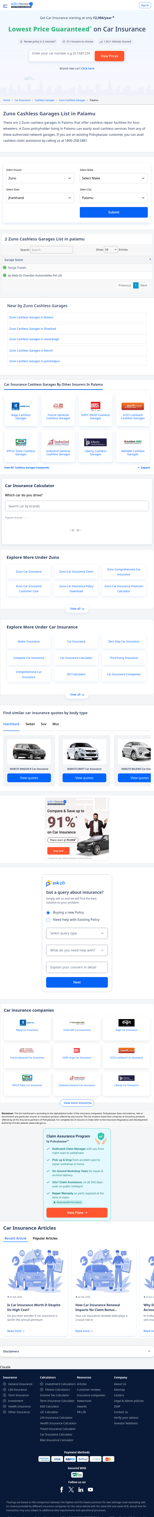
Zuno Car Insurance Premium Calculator (123, 610)
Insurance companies (91, 1417)
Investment (15, 1423)
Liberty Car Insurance (126, 1107)
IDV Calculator (76, 696)
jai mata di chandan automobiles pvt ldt (14, 290)
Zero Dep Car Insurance (123, 663)
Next (143, 307)
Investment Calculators (60, 1406)
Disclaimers (11, 1373)
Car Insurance (22, 100)
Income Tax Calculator (54, 1417)
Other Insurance (19, 1434)
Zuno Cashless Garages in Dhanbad (32, 351)
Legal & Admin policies (129, 1423)
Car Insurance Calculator (76, 680)
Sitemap (119, 1411)
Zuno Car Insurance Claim (76, 593)
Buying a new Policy (66, 934)
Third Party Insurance (124, 680)
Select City (85, 189)
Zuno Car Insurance (29, 593)
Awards (82, 1428)
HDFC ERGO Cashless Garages (95, 438)
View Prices (109, 56)
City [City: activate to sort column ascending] (143, 260)
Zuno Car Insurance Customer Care (29, 610)
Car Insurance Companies (124, 696)
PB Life (81, 1434)
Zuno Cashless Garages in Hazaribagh (34, 361)
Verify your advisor (126, 1440)
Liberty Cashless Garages (96, 474)
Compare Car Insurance (28, 680)
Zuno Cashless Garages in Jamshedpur (34, 383)
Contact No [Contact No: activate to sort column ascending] (107, 260)
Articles (82, 1406)
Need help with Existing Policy (74, 941)
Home (6, 100)
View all (77, 630)
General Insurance (20, 1406)
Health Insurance (19, 1428)
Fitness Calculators (57, 1411)
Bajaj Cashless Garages (21, 438)
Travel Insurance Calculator (58, 1451)
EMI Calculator (49, 1428)
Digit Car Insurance (126, 1052)
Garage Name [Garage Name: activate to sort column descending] (13, 260)
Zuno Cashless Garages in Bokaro (31, 339)
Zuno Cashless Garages (72, 100)
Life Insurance (17, 1411)
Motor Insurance (29, 663)
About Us (120, 1406)
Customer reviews (88, 1411)
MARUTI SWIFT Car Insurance (84, 791)
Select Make (86, 170)
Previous (125, 307)
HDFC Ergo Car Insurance (77, 1079)
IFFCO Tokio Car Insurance (27, 1107)
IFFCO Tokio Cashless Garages (21, 474)
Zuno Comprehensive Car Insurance (124, 593)
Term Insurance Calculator (57, 1423)
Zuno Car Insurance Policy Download (76, 610)
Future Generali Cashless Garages (58, 438)
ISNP (117, 1428)
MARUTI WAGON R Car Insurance (29, 791)
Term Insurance (18, 1417)
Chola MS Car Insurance (76, 1052)
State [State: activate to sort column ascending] (126, 260)
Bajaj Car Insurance (27, 1052)
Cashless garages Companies (32, 489)
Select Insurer (14, 170)
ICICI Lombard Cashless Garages (133, 438)
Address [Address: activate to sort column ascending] (38, 260)
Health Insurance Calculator (58, 1445)
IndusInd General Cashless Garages (58, 474)
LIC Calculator (49, 1434)
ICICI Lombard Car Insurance (126, 1079)
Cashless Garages (45, 100)
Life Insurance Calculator (56, 1440)
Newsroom (84, 1423)
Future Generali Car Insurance (27, 1079)
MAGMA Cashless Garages (133, 474)
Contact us (121, 1434)
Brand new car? (77, 68)
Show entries (112, 249)
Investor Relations (126, 1445)
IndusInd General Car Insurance (77, 1107)
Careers (119, 1417)
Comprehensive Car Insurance (29, 696)
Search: (46, 250)
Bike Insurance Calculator (57, 1462)
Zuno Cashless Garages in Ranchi (31, 372)
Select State (12, 189)
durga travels (13, 267)
